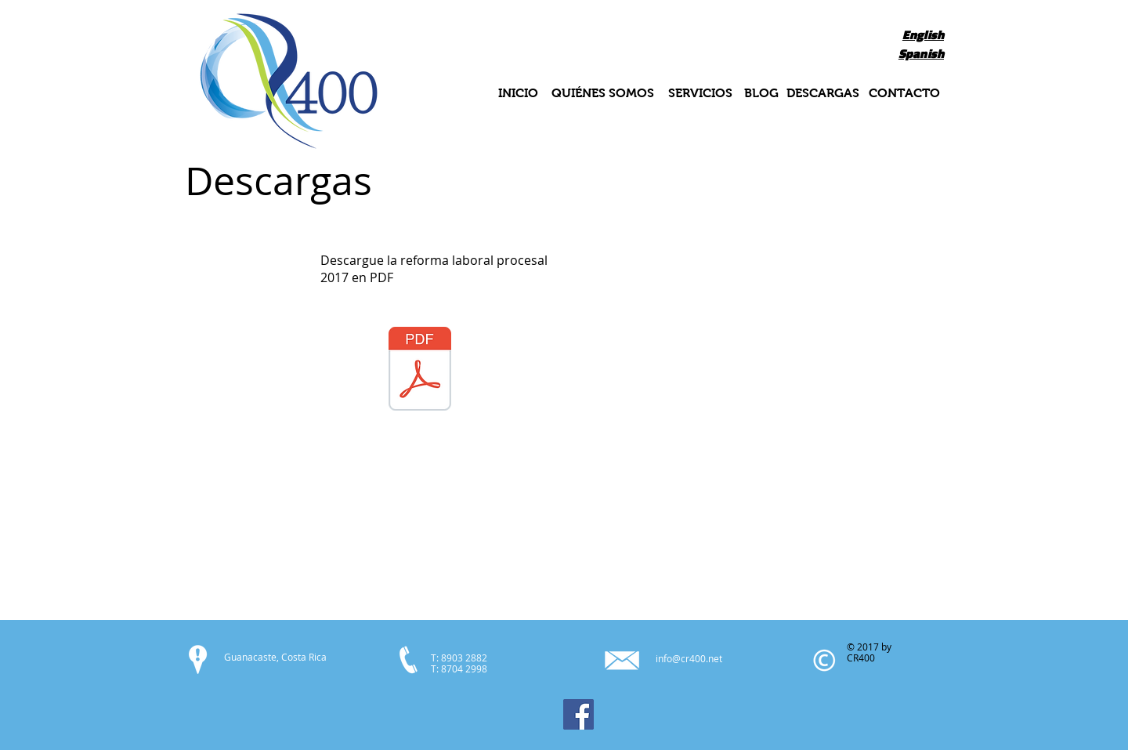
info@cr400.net (689, 658)
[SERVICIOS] (699, 93)
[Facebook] (578, 714)
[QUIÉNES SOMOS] (602, 93)
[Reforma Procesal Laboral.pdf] (420, 371)
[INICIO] (518, 93)
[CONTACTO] (904, 93)
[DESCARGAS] (822, 93)
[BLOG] (761, 93)
